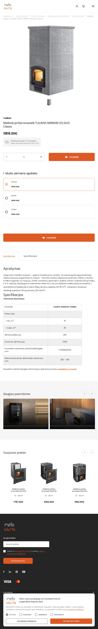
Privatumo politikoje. (75, 609)
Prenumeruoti (18, 561)
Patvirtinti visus (71, 621)
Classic (14, 182)
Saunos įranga (22, 16)
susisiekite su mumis (67, 369)
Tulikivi (7, 118)
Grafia (13, 209)
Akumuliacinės (78, 16)
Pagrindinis (7, 16)
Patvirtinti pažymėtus (26, 621)
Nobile (13, 196)
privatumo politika (23, 551)
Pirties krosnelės (38, 16)
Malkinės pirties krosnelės (58, 16)
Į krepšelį (73, 157)
